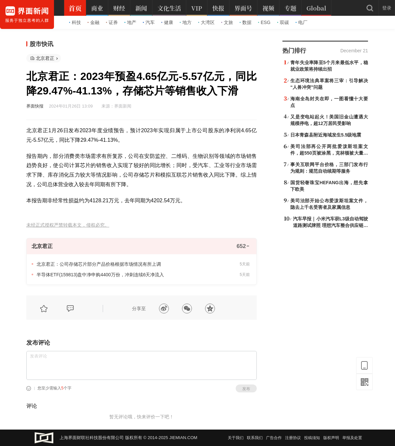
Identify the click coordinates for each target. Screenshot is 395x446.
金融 (93, 22)
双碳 (283, 22)
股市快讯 (41, 44)
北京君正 (45, 58)
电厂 (301, 22)
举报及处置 (352, 437)
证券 (112, 22)
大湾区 (206, 22)
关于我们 (236, 437)
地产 (130, 22)
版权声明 (331, 437)
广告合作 (274, 437)
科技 (75, 22)
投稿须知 (312, 437)
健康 (167, 22)
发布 (246, 388)
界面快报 (34, 106)
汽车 (149, 22)
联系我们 (255, 437)
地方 (186, 22)
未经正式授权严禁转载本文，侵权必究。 (67, 225)
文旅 (227, 22)
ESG (264, 22)
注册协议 (293, 437)
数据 (245, 22)
